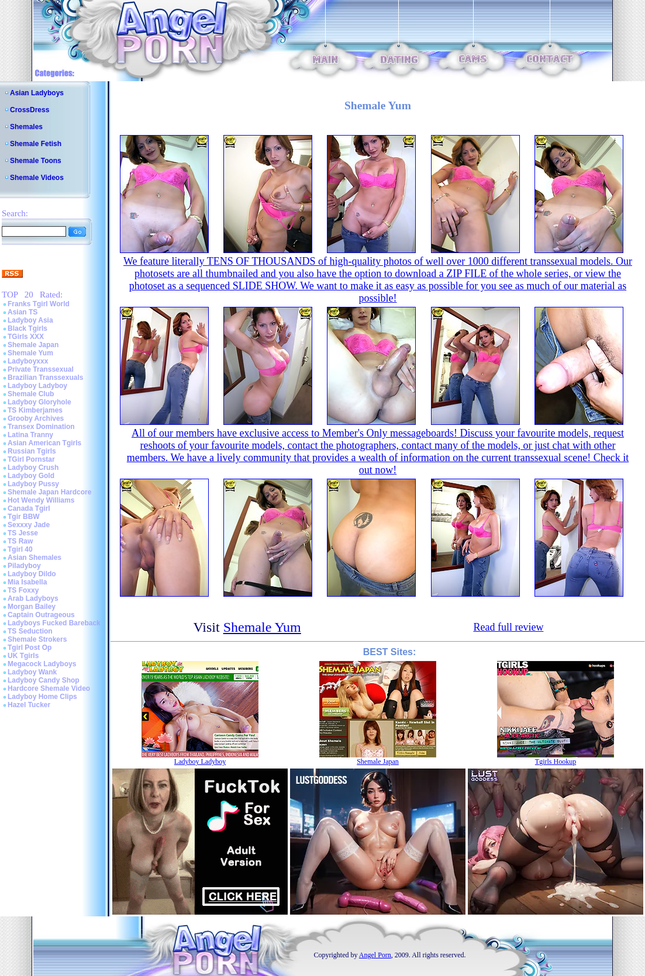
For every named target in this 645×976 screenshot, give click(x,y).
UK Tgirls (23, 656)
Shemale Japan (33, 345)
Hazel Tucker (29, 705)
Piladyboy (24, 566)
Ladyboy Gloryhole (39, 402)
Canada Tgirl (29, 508)
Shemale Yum (30, 353)
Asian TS (22, 312)
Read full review (508, 627)
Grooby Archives (36, 418)
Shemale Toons (35, 161)
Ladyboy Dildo (32, 574)
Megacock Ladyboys (42, 664)
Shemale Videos (37, 178)
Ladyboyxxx (28, 361)
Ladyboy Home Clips (42, 697)
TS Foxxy (23, 590)
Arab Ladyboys (33, 598)
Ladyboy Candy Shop (44, 680)
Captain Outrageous (41, 615)
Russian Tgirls (32, 451)
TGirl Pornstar (31, 459)
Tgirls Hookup (555, 761)
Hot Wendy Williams (41, 500)
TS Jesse (23, 533)
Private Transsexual (41, 369)
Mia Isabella (27, 582)
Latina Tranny (30, 435)
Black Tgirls (27, 328)
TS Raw (20, 541)
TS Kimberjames (35, 410)
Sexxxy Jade (29, 525)
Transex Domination (41, 427)
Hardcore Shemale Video (49, 688)
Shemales (26, 127)
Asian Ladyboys (37, 93)
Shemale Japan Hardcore (49, 492)
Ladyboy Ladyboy (37, 386)
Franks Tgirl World (39, 304)
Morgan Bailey (32, 607)
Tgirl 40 (20, 549)
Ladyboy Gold (31, 476)
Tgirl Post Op (29, 647)
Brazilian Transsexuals (45, 377)
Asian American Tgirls (44, 443)
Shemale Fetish (35, 144)
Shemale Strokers (37, 639)
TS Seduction (30, 631)
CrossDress (29, 110)
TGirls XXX (26, 337)
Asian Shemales (34, 557)
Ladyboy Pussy (33, 484)
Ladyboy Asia (30, 320)
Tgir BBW (24, 517)
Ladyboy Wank (32, 672)
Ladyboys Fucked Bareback (54, 623)
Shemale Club (31, 394)
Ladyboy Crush (33, 467)
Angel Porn (375, 955)
